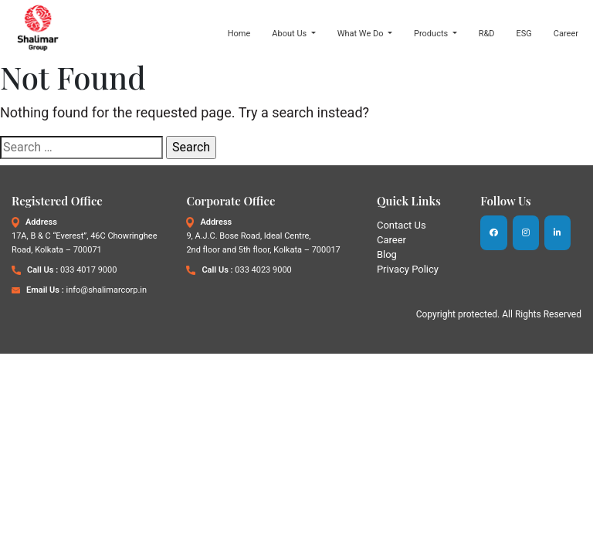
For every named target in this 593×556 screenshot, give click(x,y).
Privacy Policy (408, 269)
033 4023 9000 (263, 270)
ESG (524, 34)
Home (239, 34)
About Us (290, 34)
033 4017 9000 (88, 270)
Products (432, 34)
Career (566, 34)
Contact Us (401, 225)
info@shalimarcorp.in (106, 290)
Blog (387, 254)
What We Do (361, 34)
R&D (487, 34)
